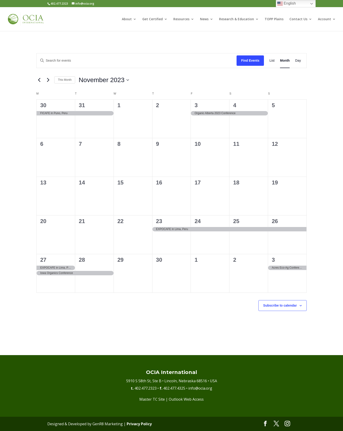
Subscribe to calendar (280, 305)
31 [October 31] (82, 105)
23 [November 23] (159, 221)
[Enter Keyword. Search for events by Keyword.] (137, 60)
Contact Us (298, 19)
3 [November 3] (195, 105)
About (127, 19)
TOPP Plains (274, 19)
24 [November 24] (197, 221)
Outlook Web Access (186, 399)
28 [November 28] (82, 260)
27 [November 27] (43, 260)
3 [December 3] (273, 260)
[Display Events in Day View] (298, 60)
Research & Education (236, 19)
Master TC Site (152, 399)
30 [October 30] (43, 105)
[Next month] (48, 80)
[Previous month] (39, 80)
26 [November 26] (275, 221)
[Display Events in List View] (271, 60)
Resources (181, 19)
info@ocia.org (200, 388)
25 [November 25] (236, 221)
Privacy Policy (139, 423)
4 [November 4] (234, 105)
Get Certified (152, 19)
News (204, 19)
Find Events (250, 60)
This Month (64, 79)
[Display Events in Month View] (285, 60)
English (286, 3)
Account (324, 19)
